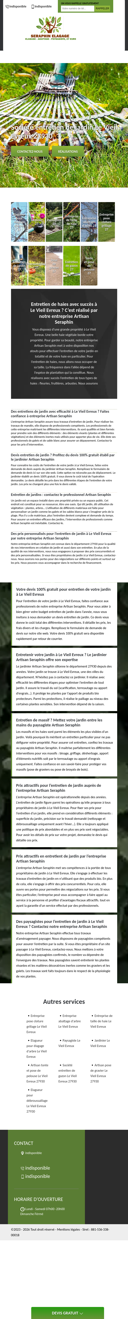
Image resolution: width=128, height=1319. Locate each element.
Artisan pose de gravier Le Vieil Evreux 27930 (100, 1073)
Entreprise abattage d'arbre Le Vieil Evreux (69, 1021)
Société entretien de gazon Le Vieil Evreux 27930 (67, 1073)
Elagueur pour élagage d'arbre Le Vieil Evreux (37, 1048)
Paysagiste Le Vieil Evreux (69, 1043)
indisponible (15, 6)
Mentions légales (68, 1229)
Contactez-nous (30, 152)
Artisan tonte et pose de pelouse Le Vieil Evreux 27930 (37, 1073)
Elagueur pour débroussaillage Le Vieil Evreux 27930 (37, 1100)
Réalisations (68, 152)
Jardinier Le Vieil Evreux (100, 1043)
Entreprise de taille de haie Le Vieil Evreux (101, 1021)
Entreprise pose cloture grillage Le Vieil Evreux (37, 1024)
